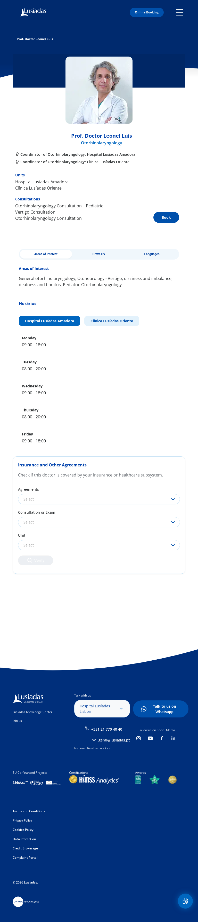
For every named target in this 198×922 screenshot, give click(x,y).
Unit (21, 535)
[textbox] (99, 499)
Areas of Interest (45, 254)
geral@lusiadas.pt (114, 740)
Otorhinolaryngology (101, 143)
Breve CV (99, 254)
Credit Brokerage (25, 848)
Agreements (28, 489)
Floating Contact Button (185, 901)
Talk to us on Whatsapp (164, 709)
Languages (152, 254)
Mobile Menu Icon (180, 12)
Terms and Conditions (29, 811)
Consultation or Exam (36, 512)
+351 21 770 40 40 (106, 729)
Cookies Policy (23, 829)
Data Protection (24, 839)
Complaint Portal (25, 857)
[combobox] (99, 499)
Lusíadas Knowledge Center (32, 712)
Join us (17, 720)
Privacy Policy (22, 820)
